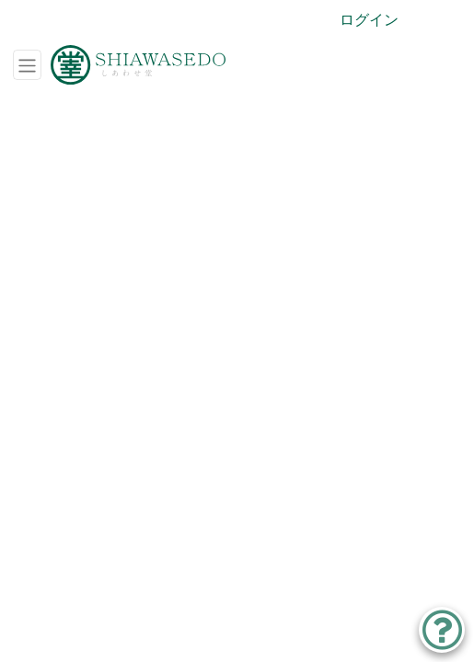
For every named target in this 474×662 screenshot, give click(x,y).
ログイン (369, 20)
